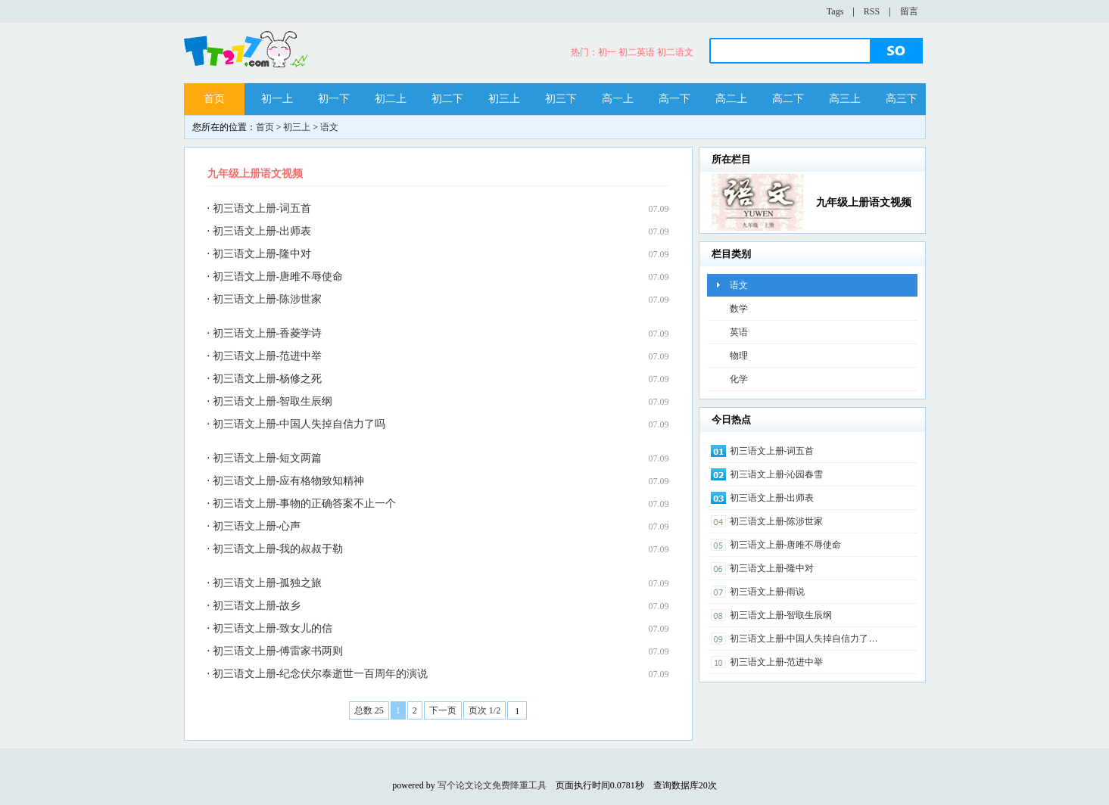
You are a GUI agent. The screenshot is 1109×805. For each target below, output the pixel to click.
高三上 (845, 98)
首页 (214, 98)
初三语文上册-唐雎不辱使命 (278, 276)
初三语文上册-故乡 (257, 605)
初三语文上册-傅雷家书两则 (278, 651)
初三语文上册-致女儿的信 (273, 628)
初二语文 (675, 52)
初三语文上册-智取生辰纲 (273, 401)
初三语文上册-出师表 (262, 231)
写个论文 (456, 785)
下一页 (442, 710)
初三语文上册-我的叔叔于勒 (278, 549)
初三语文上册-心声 (257, 526)
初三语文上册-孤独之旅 (267, 583)
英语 (739, 332)
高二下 (788, 98)
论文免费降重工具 (510, 785)
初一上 (277, 98)
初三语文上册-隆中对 (262, 254)
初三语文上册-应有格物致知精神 (289, 480)
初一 (607, 52)
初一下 (334, 98)
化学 (739, 379)
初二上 (391, 98)
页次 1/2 (484, 710)
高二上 (731, 98)
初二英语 (636, 52)
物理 (739, 355)
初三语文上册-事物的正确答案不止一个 (305, 503)
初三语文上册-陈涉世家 (267, 299)
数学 (739, 308)
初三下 (561, 98)
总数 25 (369, 710)
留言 (909, 11)
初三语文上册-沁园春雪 (777, 474)
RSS (872, 11)
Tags (835, 11)
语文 (329, 127)
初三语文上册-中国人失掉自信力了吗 (299, 424)
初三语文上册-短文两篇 (267, 458)
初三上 (504, 98)
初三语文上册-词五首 (262, 208)
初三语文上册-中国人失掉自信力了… (804, 638)
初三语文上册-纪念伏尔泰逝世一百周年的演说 (320, 673)
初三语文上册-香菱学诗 (267, 333)
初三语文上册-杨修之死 (267, 378)
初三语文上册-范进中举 (267, 356)
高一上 (618, 98)
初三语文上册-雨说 (767, 591)
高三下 (901, 98)
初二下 (447, 98)
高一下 (674, 98)
